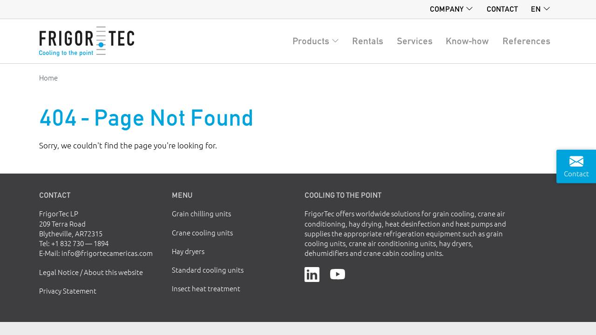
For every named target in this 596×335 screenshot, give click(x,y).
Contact (502, 9)
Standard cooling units (208, 270)
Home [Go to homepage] (48, 77)
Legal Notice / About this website (91, 272)
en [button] (536, 9)
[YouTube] (337, 273)
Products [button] (310, 41)
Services (415, 41)
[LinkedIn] (312, 273)
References (526, 41)
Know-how (467, 41)
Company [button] (447, 9)
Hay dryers (188, 251)
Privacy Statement (67, 290)
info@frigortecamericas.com (107, 253)
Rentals (367, 41)
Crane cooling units (202, 232)
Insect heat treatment (206, 288)
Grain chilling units (201, 213)
